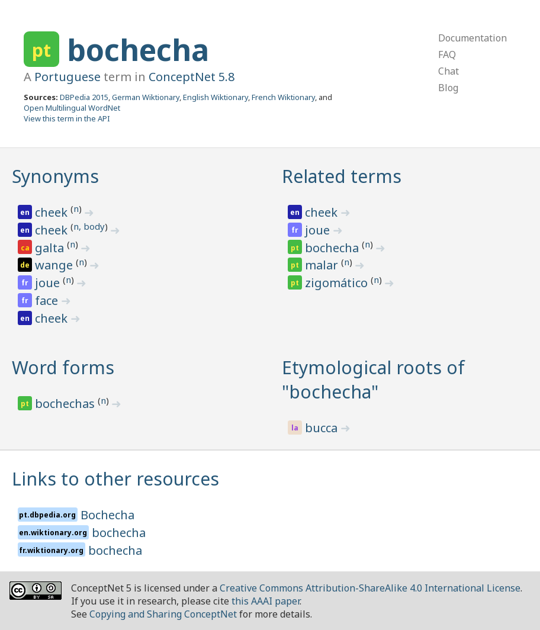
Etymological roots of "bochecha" (373, 379)
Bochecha (107, 515)
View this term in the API (67, 118)
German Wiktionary (145, 97)
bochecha (138, 50)
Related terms (341, 176)
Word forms (63, 367)
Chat (448, 71)
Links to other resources (115, 479)
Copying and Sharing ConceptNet (163, 614)
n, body (89, 226)
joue (49, 283)
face (48, 300)
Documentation (472, 37)
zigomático (338, 283)
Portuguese (67, 77)
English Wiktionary (215, 97)
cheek (52, 212)
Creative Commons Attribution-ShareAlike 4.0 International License (370, 587)
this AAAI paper (266, 601)
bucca (322, 428)
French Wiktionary (283, 97)
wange (55, 265)
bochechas (66, 404)
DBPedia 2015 (84, 97)
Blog (448, 87)
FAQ (447, 54)
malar (323, 265)
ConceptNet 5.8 (191, 77)
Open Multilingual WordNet (72, 107)
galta (51, 248)
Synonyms (55, 176)
